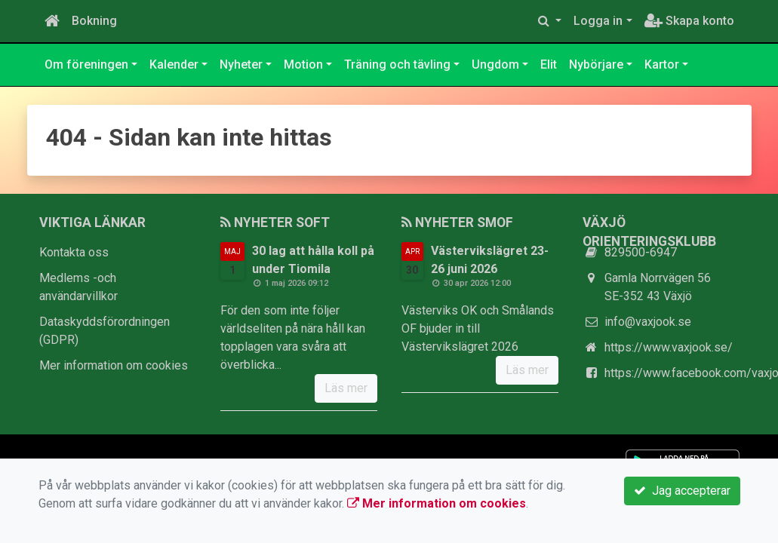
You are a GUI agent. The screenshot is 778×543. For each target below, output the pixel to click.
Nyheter (241, 64)
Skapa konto (689, 21)
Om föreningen (86, 64)
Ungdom (495, 64)
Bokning (94, 21)
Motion (303, 64)
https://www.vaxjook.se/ (668, 347)
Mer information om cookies (113, 365)
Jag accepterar (682, 490)
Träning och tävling (397, 64)
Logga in (598, 21)
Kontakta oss (74, 252)
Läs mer (345, 388)
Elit (548, 64)
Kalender (173, 64)
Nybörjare (596, 64)
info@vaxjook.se (647, 321)
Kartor (661, 64)
